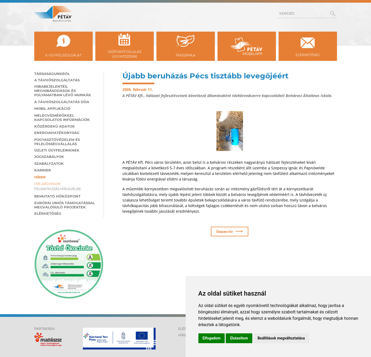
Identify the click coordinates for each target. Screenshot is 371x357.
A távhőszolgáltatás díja (61, 101)
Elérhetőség (47, 213)
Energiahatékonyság (56, 132)
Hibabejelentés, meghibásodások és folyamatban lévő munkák (62, 90)
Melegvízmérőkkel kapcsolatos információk (62, 117)
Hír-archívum (47, 183)
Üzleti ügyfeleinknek (56, 150)
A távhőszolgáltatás (57, 79)
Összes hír (229, 230)
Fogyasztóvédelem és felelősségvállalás (57, 141)
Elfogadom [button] (212, 338)
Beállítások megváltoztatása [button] (281, 338)
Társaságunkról (52, 73)
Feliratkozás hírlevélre (57, 188)
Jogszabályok (49, 156)
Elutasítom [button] (239, 338)
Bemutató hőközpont (57, 196)
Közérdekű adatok (54, 126)
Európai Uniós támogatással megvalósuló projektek (64, 204)
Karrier (42, 169)
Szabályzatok (49, 163)
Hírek (40, 176)
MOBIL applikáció (52, 108)
